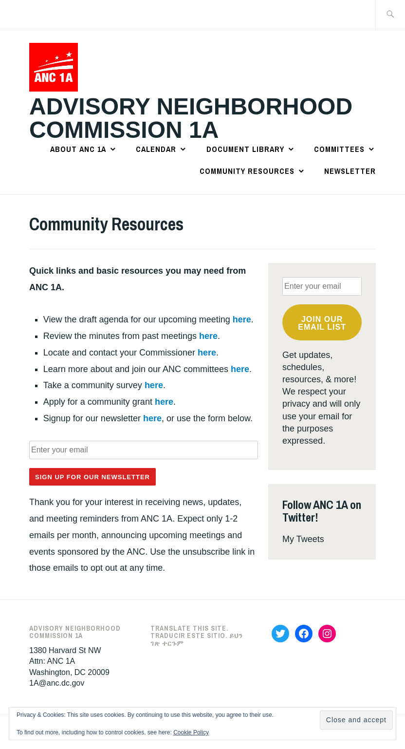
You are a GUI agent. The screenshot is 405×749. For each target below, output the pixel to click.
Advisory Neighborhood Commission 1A (190, 118)
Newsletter (350, 171)
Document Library (245, 149)
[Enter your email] (143, 450)
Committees (339, 149)
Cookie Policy (191, 732)
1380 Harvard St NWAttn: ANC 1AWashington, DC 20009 (69, 661)
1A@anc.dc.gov (56, 683)
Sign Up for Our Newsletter (92, 477)
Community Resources (247, 171)
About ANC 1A (78, 149)
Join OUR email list (322, 323)
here (242, 319)
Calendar (156, 149)
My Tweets (303, 539)
